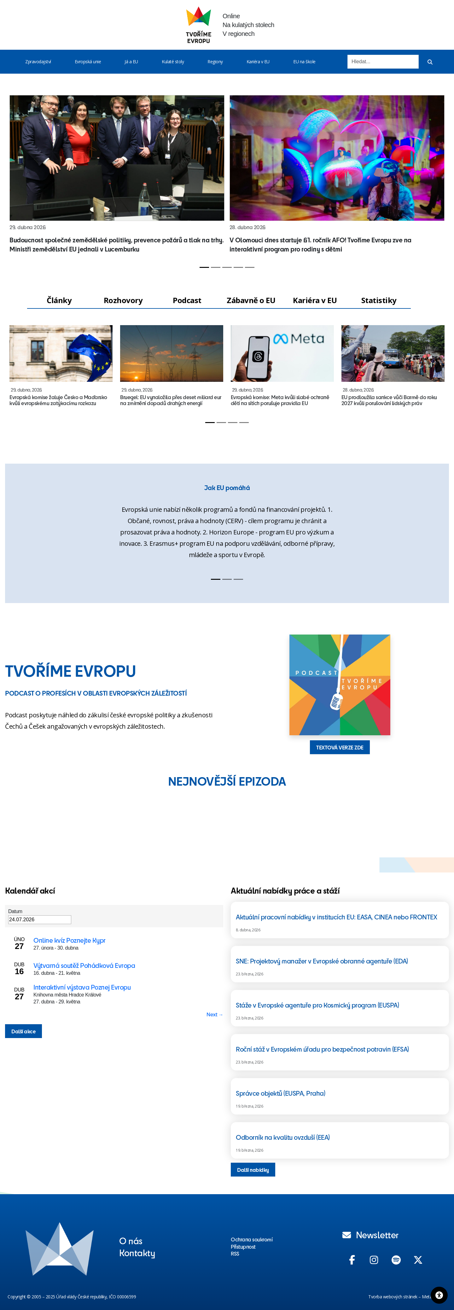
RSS (235, 1253)
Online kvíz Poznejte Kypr (69, 940)
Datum (15, 911)
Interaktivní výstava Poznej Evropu (82, 986)
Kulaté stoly (173, 62)
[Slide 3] (227, 267)
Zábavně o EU (251, 300)
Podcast (187, 300)
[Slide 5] (249, 267)
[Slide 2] (215, 267)
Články (59, 300)
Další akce (23, 1031)
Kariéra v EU (258, 62)
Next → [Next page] (215, 1014)
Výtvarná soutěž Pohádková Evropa (84, 965)
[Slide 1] (204, 267)
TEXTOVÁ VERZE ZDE (340, 747)
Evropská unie (88, 62)
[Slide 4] (238, 267)
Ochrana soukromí (251, 1239)
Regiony (215, 62)
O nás (131, 1240)
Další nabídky (253, 1169)
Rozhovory (123, 300)
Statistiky (379, 300)
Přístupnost (243, 1246)
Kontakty (137, 1252)
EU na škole (304, 62)
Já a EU (131, 62)
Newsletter (370, 1234)
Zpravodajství (38, 62)
